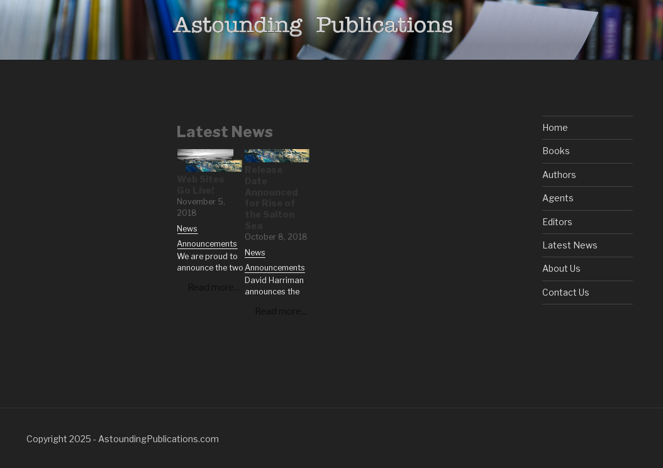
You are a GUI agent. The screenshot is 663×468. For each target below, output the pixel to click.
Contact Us (565, 292)
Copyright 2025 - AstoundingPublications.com (122, 438)
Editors (557, 221)
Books (556, 150)
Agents (558, 197)
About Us (561, 268)
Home (555, 127)
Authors (559, 174)
